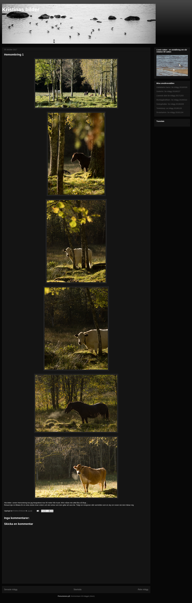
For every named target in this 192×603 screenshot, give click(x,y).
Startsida (78, 589)
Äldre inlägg (143, 589)
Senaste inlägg (10, 589)
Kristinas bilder (20, 9)
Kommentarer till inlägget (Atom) (82, 596)
